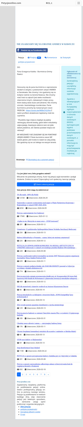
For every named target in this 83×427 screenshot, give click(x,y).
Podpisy (34, 57)
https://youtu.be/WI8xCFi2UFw (38, 110)
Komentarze (51, 57)
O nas (22, 414)
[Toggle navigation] (79, 3)
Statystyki (65, 57)
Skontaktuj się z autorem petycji (40, 159)
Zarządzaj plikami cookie (30, 412)
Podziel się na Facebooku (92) (31, 50)
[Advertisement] (48, 25)
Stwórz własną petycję (44, 184)
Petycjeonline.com (11, 3)
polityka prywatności (26, 62)
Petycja (21, 57)
